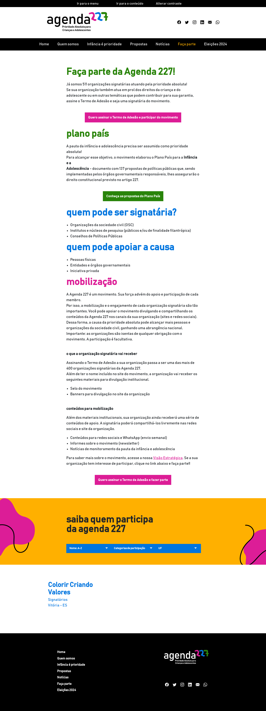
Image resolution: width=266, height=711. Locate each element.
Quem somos (68, 44)
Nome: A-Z (75, 548)
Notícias (163, 44)
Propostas (138, 44)
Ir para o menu (88, 3)
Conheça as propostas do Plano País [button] (133, 196)
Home (44, 44)
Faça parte (187, 44)
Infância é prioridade (104, 44)
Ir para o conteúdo (129, 3)
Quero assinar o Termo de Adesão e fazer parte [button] (133, 480)
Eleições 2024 (215, 44)
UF (160, 548)
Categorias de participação (129, 548)
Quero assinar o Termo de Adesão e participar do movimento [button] (133, 117)
